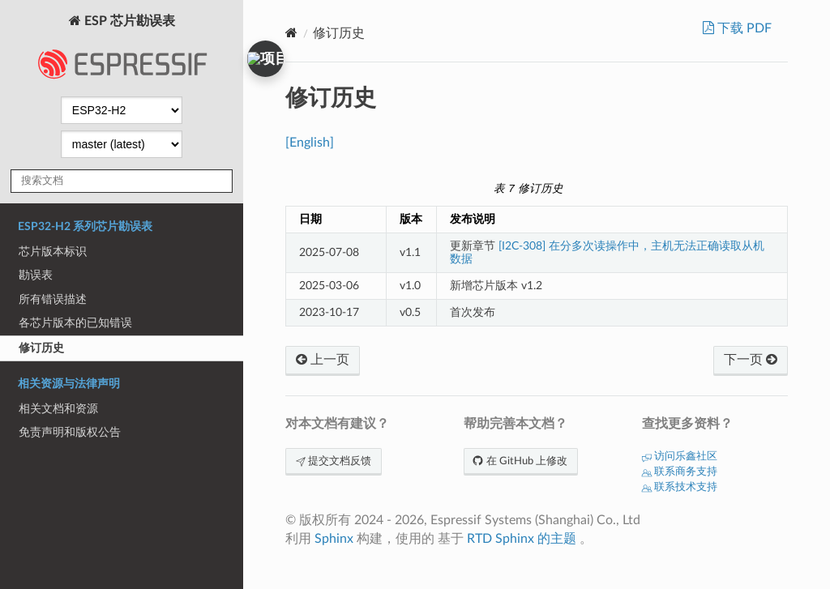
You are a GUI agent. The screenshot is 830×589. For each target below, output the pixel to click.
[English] (309, 142)
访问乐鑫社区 (679, 456)
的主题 (556, 538)
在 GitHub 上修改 (520, 461)
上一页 (322, 359)
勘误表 (36, 275)
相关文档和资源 (58, 409)
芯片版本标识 (53, 251)
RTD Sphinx (500, 538)
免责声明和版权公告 (70, 432)
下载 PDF (743, 28)
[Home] (291, 33)
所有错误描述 (53, 299)
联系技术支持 (679, 487)
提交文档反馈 (333, 461)
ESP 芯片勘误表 (121, 52)
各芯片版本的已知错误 (75, 323)
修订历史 (41, 348)
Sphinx (333, 538)
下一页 (750, 359)
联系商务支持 (679, 472)
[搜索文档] (122, 181)
